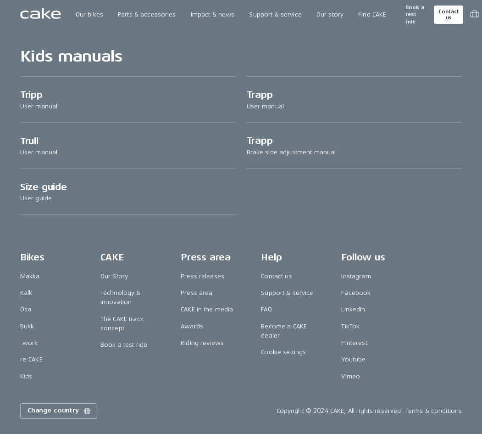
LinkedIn (353, 309)
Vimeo (350, 376)
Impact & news (213, 14)
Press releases (202, 276)
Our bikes (89, 14)
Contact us (448, 15)
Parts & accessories (147, 14)
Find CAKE (372, 14)
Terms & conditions (433, 410)
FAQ (266, 309)
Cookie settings (283, 352)
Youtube (353, 359)
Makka (30, 276)
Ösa (25, 309)
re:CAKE (31, 359)
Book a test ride (414, 15)
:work (29, 342)
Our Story (114, 276)
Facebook (356, 292)
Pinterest (354, 342)
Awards (192, 326)
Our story (329, 14)
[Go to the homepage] (40, 14)
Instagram (356, 276)
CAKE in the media (207, 309)
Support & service (275, 14)
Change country (60, 411)
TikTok (350, 326)
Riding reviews (202, 342)
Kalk (26, 292)
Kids (26, 376)
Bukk (27, 326)
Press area (196, 292)
